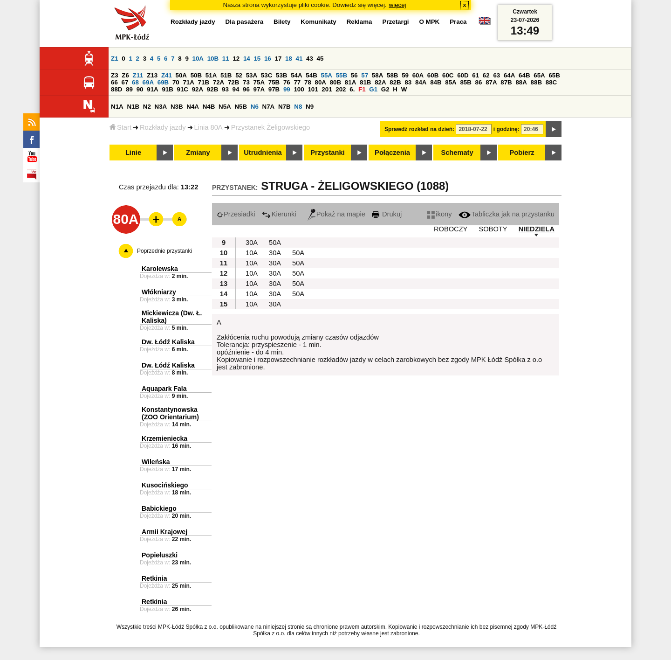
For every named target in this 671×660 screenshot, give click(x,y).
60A (418, 75)
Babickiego (159, 508)
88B (536, 82)
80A (320, 82)
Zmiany (198, 152)
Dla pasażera (245, 21)
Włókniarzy (159, 292)
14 (246, 58)
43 (309, 58)
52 (238, 75)
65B (554, 75)
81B (365, 82)
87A (491, 82)
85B (465, 82)
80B (335, 82)
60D (462, 75)
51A (211, 75)
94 (236, 89)
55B (341, 75)
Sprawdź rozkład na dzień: (419, 129)
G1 (373, 89)
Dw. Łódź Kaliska (168, 342)
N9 (310, 106)
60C (447, 75)
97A (259, 89)
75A (259, 82)
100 (299, 89)
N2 (147, 106)
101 (313, 89)
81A (350, 82)
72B (233, 82)
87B (506, 82)
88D (116, 89)
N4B (209, 106)
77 (297, 82)
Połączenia (392, 152)
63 (496, 75)
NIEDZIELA (537, 229)
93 (225, 89)
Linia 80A (208, 127)
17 (277, 58)
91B (167, 89)
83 (407, 82)
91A (152, 89)
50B (196, 75)
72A (218, 82)
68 (135, 82)
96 (246, 89)
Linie (133, 152)
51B (226, 75)
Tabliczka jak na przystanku (507, 214)
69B (163, 82)
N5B (240, 106)
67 (125, 82)
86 (478, 82)
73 (246, 82)
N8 (298, 106)
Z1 (114, 58)
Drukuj (387, 214)
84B (435, 82)
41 (299, 58)
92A (197, 89)
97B (274, 89)
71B (203, 82)
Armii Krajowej (164, 531)
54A (296, 75)
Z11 (138, 75)
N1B (133, 106)
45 (320, 58)
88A (521, 82)
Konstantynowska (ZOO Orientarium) (170, 413)
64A (509, 75)
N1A (117, 106)
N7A (268, 106)
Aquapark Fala (164, 388)
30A (252, 242)
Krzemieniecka (164, 438)
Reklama (359, 21)
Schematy (457, 152)
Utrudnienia (262, 152)
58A (377, 75)
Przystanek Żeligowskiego (270, 127)
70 (175, 82)
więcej (397, 4)
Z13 (152, 75)
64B (524, 75)
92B (212, 89)
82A (380, 82)
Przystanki (327, 152)
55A (326, 75)
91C (182, 89)
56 (354, 75)
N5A (225, 106)
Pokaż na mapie (336, 214)
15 (256, 58)
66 (114, 82)
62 (486, 75)
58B (392, 75)
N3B (177, 106)
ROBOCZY (450, 229)
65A (539, 75)
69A (148, 82)
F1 (362, 89)
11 (225, 58)
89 (129, 89)
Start (120, 127)
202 (341, 89)
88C (551, 82)
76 (286, 82)
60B (432, 75)
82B (395, 82)
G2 (385, 89)
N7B (284, 106)
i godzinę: (506, 129)
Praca (458, 21)
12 (236, 58)
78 (307, 82)
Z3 (114, 75)
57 (364, 75)
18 (288, 58)
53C (266, 75)
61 (475, 75)
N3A (161, 106)
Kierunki (279, 214)
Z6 (125, 75)
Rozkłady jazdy (163, 127)
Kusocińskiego (165, 485)
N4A (192, 106)
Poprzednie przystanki (164, 251)
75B (274, 82)
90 (140, 89)
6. (352, 89)
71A (188, 82)
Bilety (282, 21)
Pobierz (522, 152)
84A (420, 82)
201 (327, 89)
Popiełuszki (160, 555)
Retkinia (154, 578)
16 (267, 58)
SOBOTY (493, 229)
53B (281, 75)
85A (450, 82)
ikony (439, 214)
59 (405, 75)
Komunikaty (318, 21)
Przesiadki (236, 214)
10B (213, 58)
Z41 (166, 75)
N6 (255, 106)
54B (311, 75)
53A (251, 75)
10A (198, 58)
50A (181, 75)
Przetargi (395, 21)
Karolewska (160, 268)
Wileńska (156, 461)
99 (286, 89)
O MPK (429, 21)
